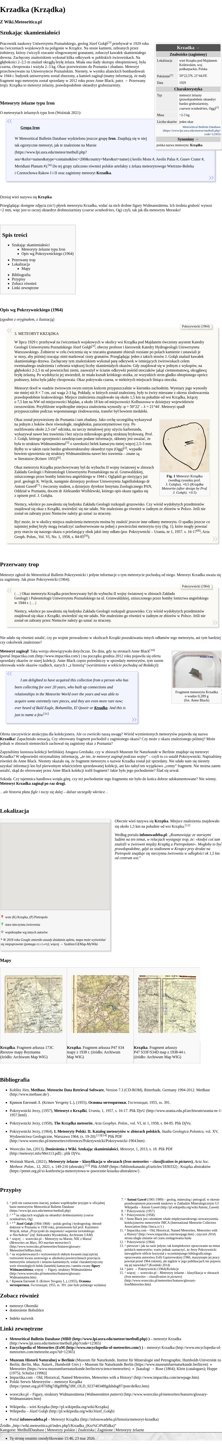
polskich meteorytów (138, 1249)
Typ (159, 95)
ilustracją (46, 319)
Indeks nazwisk (22, 1318)
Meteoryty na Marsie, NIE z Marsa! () (51, 1240)
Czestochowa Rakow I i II (37, 173)
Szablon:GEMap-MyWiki (81, 944)
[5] (67, 442)
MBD (66, 1338)
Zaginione (105, 1429)
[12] (187, 825)
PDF (118, 1136)
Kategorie (7, 1429)
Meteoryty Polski (71, 1131)
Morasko (173, 210)
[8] (199, 530)
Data (160, 83)
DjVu (186, 1123)
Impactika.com (22, 656)
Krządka (75, 1381)
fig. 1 (168, 526)
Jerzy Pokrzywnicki (203, 1249)
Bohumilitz (63, 708)
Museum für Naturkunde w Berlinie (147, 752)
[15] (87, 1165)
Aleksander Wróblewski (81, 491)
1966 (187, 1257)
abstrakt (76, 1166)
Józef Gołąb (38, 1411)
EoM (61, 1347)
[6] (59, 457)
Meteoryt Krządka (65, 1419)
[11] (46, 713)
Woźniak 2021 (68, 113)
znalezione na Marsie (80, 145)
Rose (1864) (165, 1368)
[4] (50, 164)
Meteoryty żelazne (129, 1429)
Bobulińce (36, 1310)
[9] (86, 535)
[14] (104, 1135)
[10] (152, 650)
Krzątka (43, 1406)
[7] (38, 485)
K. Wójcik (44, 481)
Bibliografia (15, 1079)
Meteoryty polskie (61, 1429)
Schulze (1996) (33, 1373)
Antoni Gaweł (150, 1207)
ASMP (103, 1166)
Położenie (163, 76)
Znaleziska (86, 1429)
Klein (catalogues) (191, 1368)
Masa (160, 115)
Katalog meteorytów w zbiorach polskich (126, 1131)
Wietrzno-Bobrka (180, 166)
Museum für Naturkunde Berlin (109, 1364)
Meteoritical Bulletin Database (202, 127)
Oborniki (31, 1305)
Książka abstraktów (195, 1166)
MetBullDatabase (30, 1429)
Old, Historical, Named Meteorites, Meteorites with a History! (171, 1232)
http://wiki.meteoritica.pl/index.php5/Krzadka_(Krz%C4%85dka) (64, 1425)
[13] (99, 1135)
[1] (171, 74)
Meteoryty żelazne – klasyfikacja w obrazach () (172, 1274)
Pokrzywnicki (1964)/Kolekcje (158, 1268)
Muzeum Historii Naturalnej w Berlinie (42, 1359)
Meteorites (18, 1368)
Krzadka (174, 1338)
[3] (110, 42)
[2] (217, 107)
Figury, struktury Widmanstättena (70, 1269)
